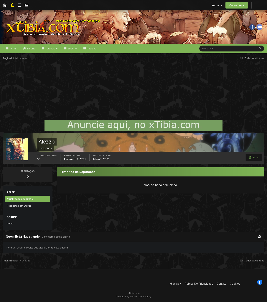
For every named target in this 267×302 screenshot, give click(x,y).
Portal (12, 48)
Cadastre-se (236, 5)
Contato (221, 283)
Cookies (235, 283)
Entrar (217, 5)
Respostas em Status (19, 205)
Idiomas (175, 283)
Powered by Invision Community (133, 296)
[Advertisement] (133, 91)
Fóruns (31, 48)
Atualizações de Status (20, 198)
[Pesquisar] (211, 48)
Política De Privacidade (199, 283)
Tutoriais (50, 48)
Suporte (72, 48)
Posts (10, 223)
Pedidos (91, 48)
